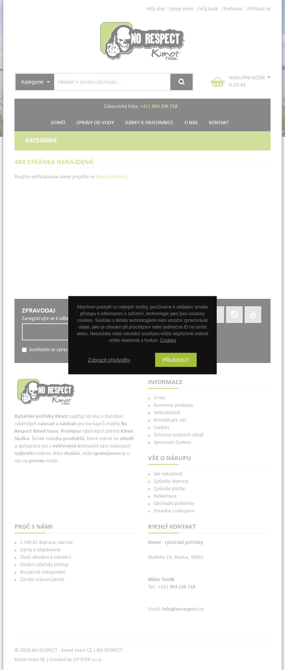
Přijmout (176, 360)
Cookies (168, 340)
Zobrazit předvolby (109, 360)
